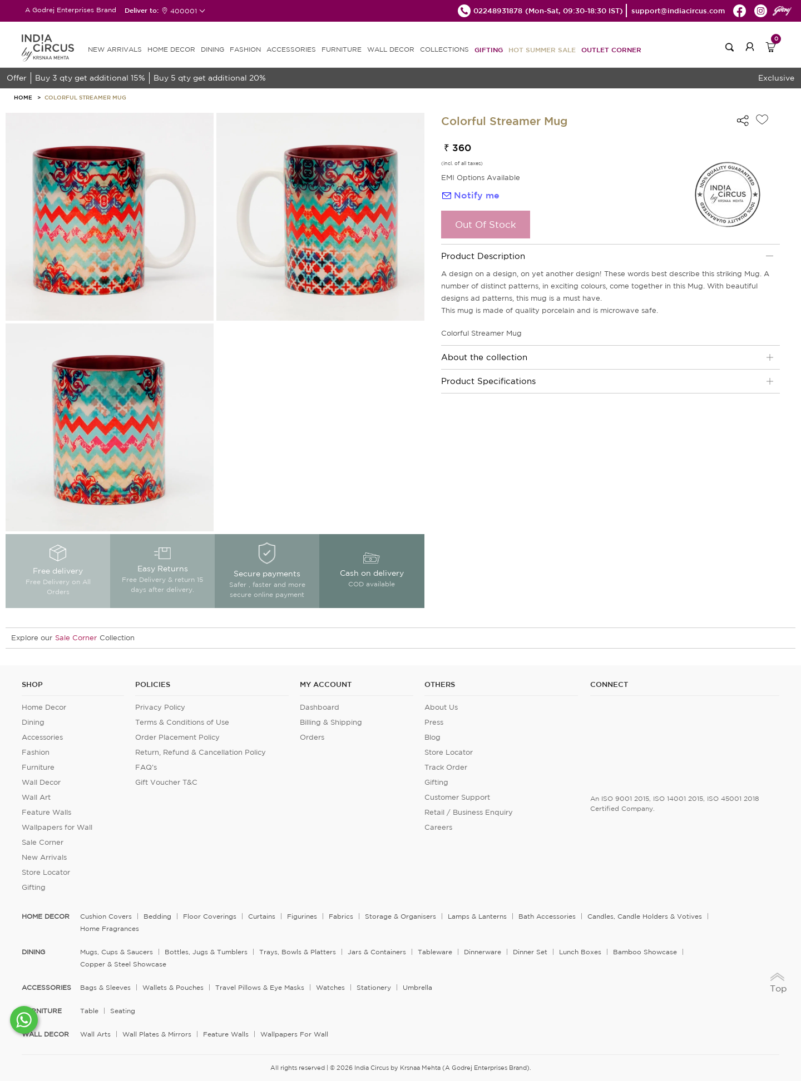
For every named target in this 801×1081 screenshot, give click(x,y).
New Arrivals (44, 857)
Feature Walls (46, 812)
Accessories (42, 737)
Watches (330, 987)
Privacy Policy (160, 707)
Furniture (38, 767)
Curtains (261, 916)
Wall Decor (41, 782)
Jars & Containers (377, 952)
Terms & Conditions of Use (182, 722)
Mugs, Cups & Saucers (116, 952)
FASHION (245, 49)
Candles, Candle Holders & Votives (644, 916)
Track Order (445, 767)
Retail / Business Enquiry (468, 812)
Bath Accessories (547, 916)
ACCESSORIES (291, 49)
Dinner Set (530, 952)
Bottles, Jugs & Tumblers (206, 952)
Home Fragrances (109, 928)
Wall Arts (95, 1034)
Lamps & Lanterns (477, 916)
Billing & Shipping (331, 722)
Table (89, 1011)
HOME (23, 97)
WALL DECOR (390, 49)
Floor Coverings (209, 916)
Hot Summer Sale (542, 49)
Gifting (488, 49)
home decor (46, 916)
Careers (438, 827)
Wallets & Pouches (173, 987)
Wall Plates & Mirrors (156, 1034)
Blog (432, 737)
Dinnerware (482, 952)
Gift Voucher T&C (166, 782)
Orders (312, 737)
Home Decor (44, 707)
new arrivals (115, 49)
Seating (122, 1011)
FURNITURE (342, 49)
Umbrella (417, 987)
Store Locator (46, 872)
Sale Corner (76, 638)
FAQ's (146, 767)
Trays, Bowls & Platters (297, 952)
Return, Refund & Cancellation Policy (200, 752)
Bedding (157, 916)
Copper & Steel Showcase (123, 964)
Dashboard (319, 707)
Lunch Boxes (580, 952)
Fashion (36, 752)
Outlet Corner (611, 49)
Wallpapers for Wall (57, 827)
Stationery (374, 987)
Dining (33, 722)
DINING (212, 49)
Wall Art (36, 797)
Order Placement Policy (177, 737)
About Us (441, 707)
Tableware (435, 952)
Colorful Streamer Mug (85, 97)
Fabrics (341, 916)
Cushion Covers (106, 916)
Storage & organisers (400, 916)
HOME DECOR (171, 49)
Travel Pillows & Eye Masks (259, 987)
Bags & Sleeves (105, 987)
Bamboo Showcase (645, 952)
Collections (444, 49)
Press (433, 722)
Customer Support (457, 797)
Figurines (302, 916)
